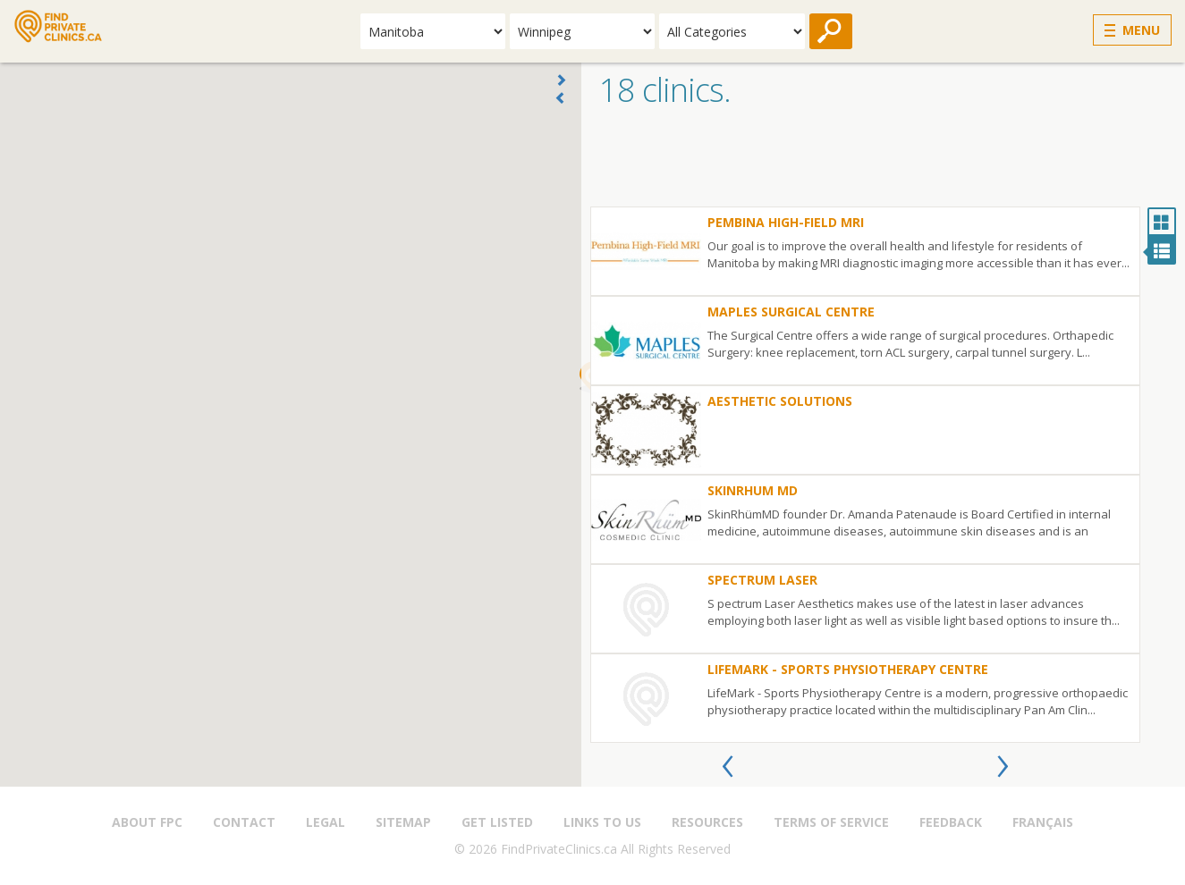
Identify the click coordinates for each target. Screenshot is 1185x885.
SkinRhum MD (752, 490)
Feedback (950, 821)
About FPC (147, 821)
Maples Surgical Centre (791, 311)
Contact (244, 821)
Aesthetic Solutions (779, 400)
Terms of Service (831, 821)
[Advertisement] (883, 161)
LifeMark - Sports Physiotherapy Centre (847, 669)
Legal (325, 821)
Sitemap (403, 821)
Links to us (602, 821)
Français (1042, 821)
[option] (865, 474)
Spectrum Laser (762, 579)
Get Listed (497, 821)
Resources (707, 821)
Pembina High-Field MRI (785, 222)
